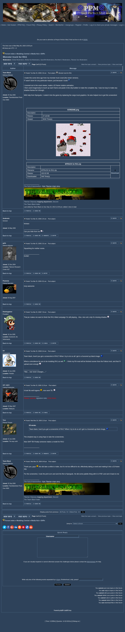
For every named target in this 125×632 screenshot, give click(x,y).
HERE (85, 40)
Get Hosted (12, 25)
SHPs (43, 54)
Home (3, 25)
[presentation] (23, 570)
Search (51, 25)
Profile (85, 25)
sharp (58, 579)
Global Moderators (18, 60)
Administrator (91, 561)
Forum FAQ (30, 25)
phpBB (61, 610)
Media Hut (35, 54)
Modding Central (23, 54)
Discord (55, 202)
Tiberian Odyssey (30, 202)
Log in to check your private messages (104, 25)
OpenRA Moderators (47, 60)
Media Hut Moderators (32, 60)
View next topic (117, 64)
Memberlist (60, 25)
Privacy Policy (42, 25)
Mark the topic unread (88, 64)
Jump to (69, 523)
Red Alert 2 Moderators (62, 60)
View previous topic (104, 64)
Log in (121, 25)
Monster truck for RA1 (15, 57)
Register (79, 25)
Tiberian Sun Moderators (79, 60)
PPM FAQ (21, 25)
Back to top (7, 211)
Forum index (10, 54)
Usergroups (69, 25)
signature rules (41, 398)
